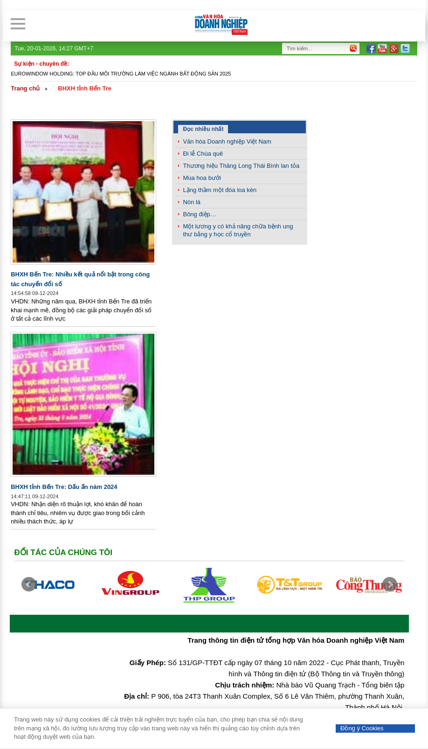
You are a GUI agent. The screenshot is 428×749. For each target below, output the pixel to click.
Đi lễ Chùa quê (203, 153)
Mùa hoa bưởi (202, 177)
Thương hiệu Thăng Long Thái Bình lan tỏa (241, 165)
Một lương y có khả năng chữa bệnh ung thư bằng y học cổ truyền (238, 230)
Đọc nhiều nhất (203, 129)
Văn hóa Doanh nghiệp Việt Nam (227, 141)
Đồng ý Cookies (362, 728)
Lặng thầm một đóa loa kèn (219, 189)
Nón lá (191, 202)
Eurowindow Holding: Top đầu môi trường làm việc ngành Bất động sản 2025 (121, 73)
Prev (28, 584)
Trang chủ (25, 88)
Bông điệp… (199, 214)
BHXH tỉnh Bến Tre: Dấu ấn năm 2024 (64, 486)
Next (389, 584)
